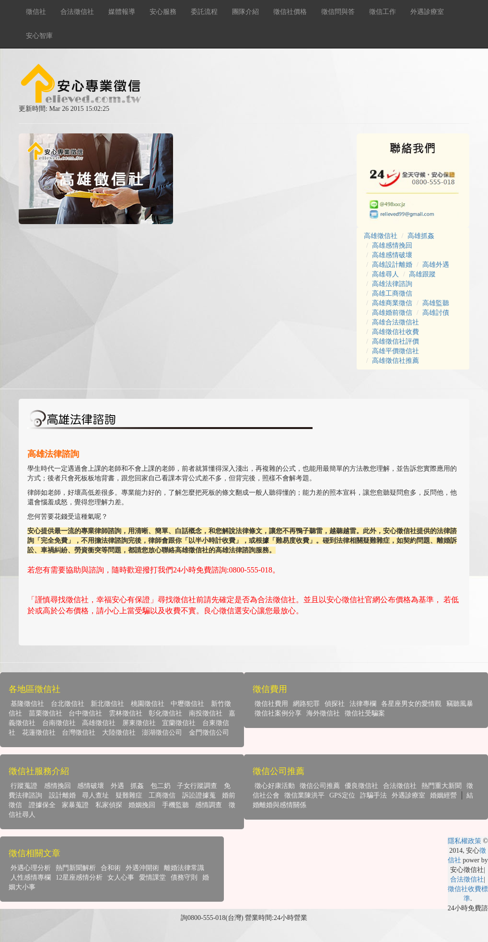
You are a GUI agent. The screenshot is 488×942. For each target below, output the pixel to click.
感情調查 (208, 805)
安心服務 (163, 11)
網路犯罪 (306, 703)
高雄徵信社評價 (395, 341)
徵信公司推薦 (320, 785)
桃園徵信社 (147, 703)
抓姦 (137, 785)
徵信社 (36, 11)
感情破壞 (90, 785)
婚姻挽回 (141, 805)
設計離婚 (62, 795)
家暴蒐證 (75, 805)
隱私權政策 (464, 841)
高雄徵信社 (380, 235)
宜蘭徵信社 (179, 723)
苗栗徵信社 (45, 713)
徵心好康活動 (275, 785)
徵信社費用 (271, 703)
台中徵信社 (85, 713)
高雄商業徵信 (392, 303)
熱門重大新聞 (441, 785)
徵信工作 (382, 11)
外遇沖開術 (142, 867)
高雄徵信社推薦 (395, 360)
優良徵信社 (361, 785)
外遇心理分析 (31, 867)
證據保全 (42, 805)
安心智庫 (39, 35)
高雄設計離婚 (392, 264)
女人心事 (120, 877)
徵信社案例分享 (278, 713)
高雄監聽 (435, 303)
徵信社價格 (290, 11)
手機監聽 (175, 805)
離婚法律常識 (184, 867)
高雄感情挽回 (392, 245)
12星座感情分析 (79, 877)
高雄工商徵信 (392, 293)
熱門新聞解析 (76, 867)
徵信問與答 (338, 11)
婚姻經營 (443, 795)
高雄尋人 (385, 274)
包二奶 (161, 785)
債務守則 (184, 877)
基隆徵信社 (27, 703)
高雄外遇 (435, 264)
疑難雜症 (129, 795)
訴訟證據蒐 (199, 795)
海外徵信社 (323, 713)
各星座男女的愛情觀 (411, 703)
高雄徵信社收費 (395, 331)
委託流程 (204, 11)
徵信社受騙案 (365, 713)
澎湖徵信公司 (162, 732)
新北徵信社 (107, 703)
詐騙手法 (373, 795)
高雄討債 (435, 312)
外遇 (117, 785)
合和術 (111, 867)
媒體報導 (121, 11)
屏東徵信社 (139, 723)
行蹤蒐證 (24, 785)
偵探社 (335, 703)
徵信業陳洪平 (304, 795)
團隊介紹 (245, 11)
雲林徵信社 (125, 713)
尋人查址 (95, 795)
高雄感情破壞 (392, 255)
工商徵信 (162, 795)
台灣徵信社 (78, 732)
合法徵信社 (77, 11)
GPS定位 (342, 795)
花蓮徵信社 (39, 732)
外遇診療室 (427, 11)
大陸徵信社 (119, 732)
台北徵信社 (67, 703)
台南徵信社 (59, 723)
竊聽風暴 (459, 703)
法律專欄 (362, 703)
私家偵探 (108, 805)
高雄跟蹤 (422, 274)
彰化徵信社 (165, 713)
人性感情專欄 (31, 877)
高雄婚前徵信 (392, 312)
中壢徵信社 (187, 703)
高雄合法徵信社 (395, 322)
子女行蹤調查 (197, 785)
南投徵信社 (205, 713)
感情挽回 (57, 785)
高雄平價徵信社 (395, 351)
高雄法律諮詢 (392, 283)
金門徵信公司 (209, 732)
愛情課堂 (152, 877)
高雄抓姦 (420, 235)
